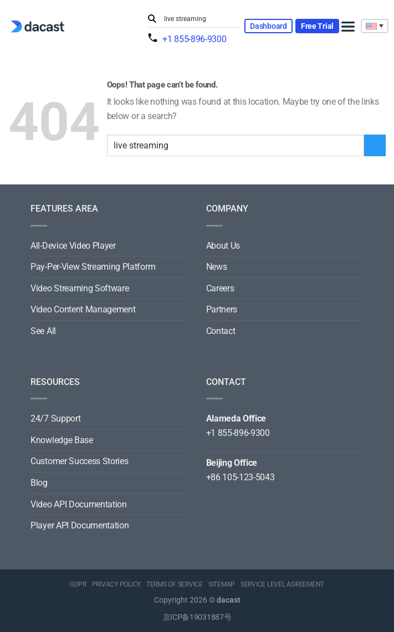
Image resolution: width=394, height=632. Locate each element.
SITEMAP (221, 584)
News (216, 266)
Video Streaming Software (79, 288)
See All (43, 331)
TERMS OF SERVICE (174, 584)
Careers (220, 288)
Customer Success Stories (79, 461)
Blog (39, 482)
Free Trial (317, 26)
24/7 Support (55, 418)
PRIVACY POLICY (116, 584)
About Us (223, 245)
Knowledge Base (61, 440)
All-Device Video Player (73, 245)
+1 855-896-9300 (194, 39)
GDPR (78, 584)
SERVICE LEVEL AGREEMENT (282, 584)
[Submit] (153, 19)
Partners (221, 309)
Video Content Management (82, 309)
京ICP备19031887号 (197, 617)
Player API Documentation (79, 525)
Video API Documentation (78, 504)
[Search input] (199, 19)
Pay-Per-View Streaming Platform (92, 266)
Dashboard (268, 26)
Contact (221, 331)
